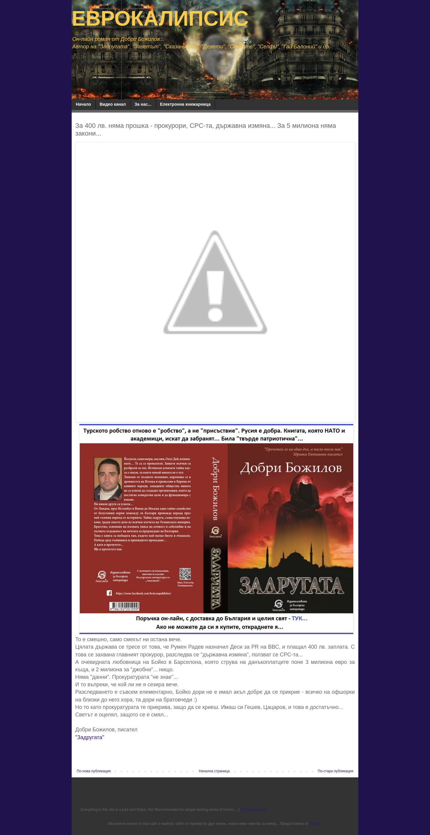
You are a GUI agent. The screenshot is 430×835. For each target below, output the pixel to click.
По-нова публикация (94, 771)
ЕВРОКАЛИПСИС (160, 18)
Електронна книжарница (185, 104)
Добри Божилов (254, 810)
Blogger (315, 824)
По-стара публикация (335, 771)
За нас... (143, 104)
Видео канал (113, 104)
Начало (83, 104)
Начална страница (214, 771)
